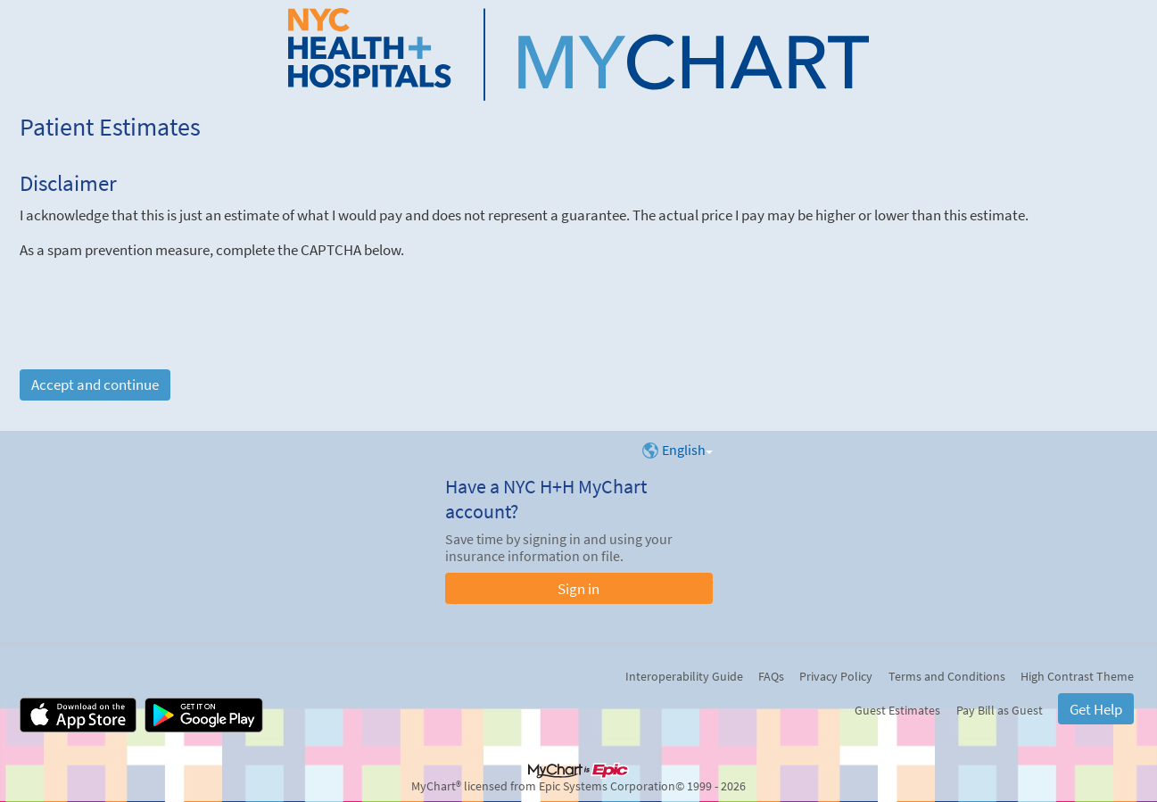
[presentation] (155, 294)
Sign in (578, 589)
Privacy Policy (835, 676)
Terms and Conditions (946, 676)
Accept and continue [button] (95, 384)
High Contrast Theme (1077, 676)
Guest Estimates (897, 710)
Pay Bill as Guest (999, 710)
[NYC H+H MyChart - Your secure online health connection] (578, 54)
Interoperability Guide (684, 676)
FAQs (771, 676)
